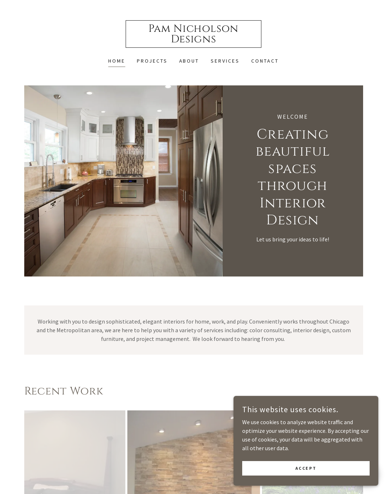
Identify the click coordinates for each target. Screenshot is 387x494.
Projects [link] (152, 61)
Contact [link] (265, 61)
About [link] (189, 61)
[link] (193, 40)
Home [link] (116, 61)
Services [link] (225, 61)
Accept (305, 483)
